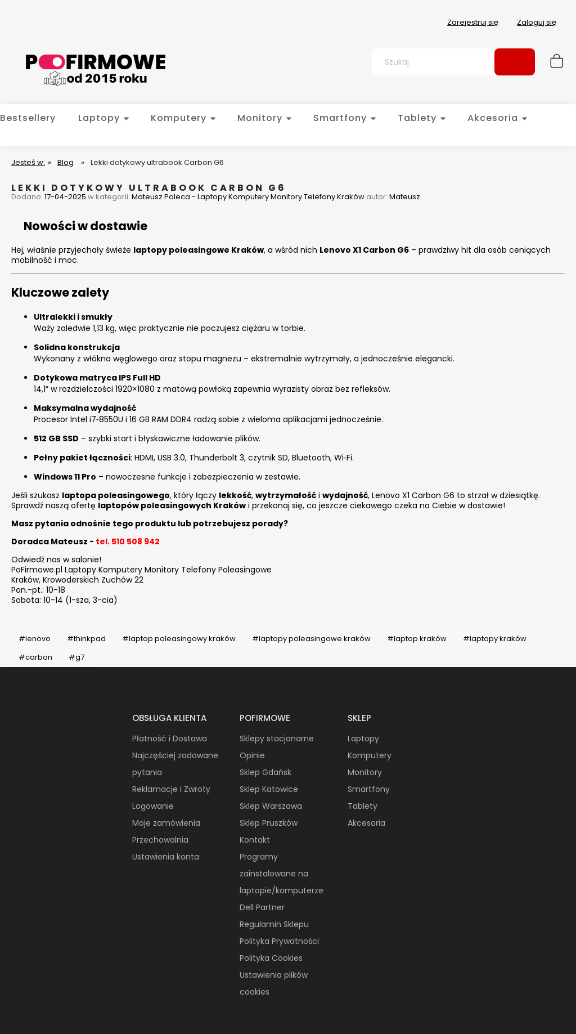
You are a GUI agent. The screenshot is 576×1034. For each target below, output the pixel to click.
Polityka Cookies (271, 958)
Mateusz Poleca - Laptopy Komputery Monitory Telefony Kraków (248, 196)
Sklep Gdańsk (265, 772)
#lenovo (35, 638)
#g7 (76, 657)
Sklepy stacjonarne (277, 738)
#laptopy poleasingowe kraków (311, 638)
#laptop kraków (417, 638)
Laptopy (363, 738)
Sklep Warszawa (271, 806)
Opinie (252, 755)
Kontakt (255, 839)
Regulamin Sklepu (274, 924)
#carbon (35, 657)
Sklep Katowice (269, 789)
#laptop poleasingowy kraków (179, 638)
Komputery (370, 755)
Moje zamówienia (166, 823)
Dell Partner (262, 907)
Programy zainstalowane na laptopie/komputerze (281, 873)
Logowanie (153, 806)
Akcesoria (366, 823)
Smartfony (369, 789)
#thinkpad (86, 638)
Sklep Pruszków (269, 823)
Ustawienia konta (165, 856)
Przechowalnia (160, 839)
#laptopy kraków (494, 638)
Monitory (365, 772)
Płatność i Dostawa (169, 738)
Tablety (362, 806)
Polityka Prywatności (279, 941)
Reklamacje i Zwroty (171, 789)
